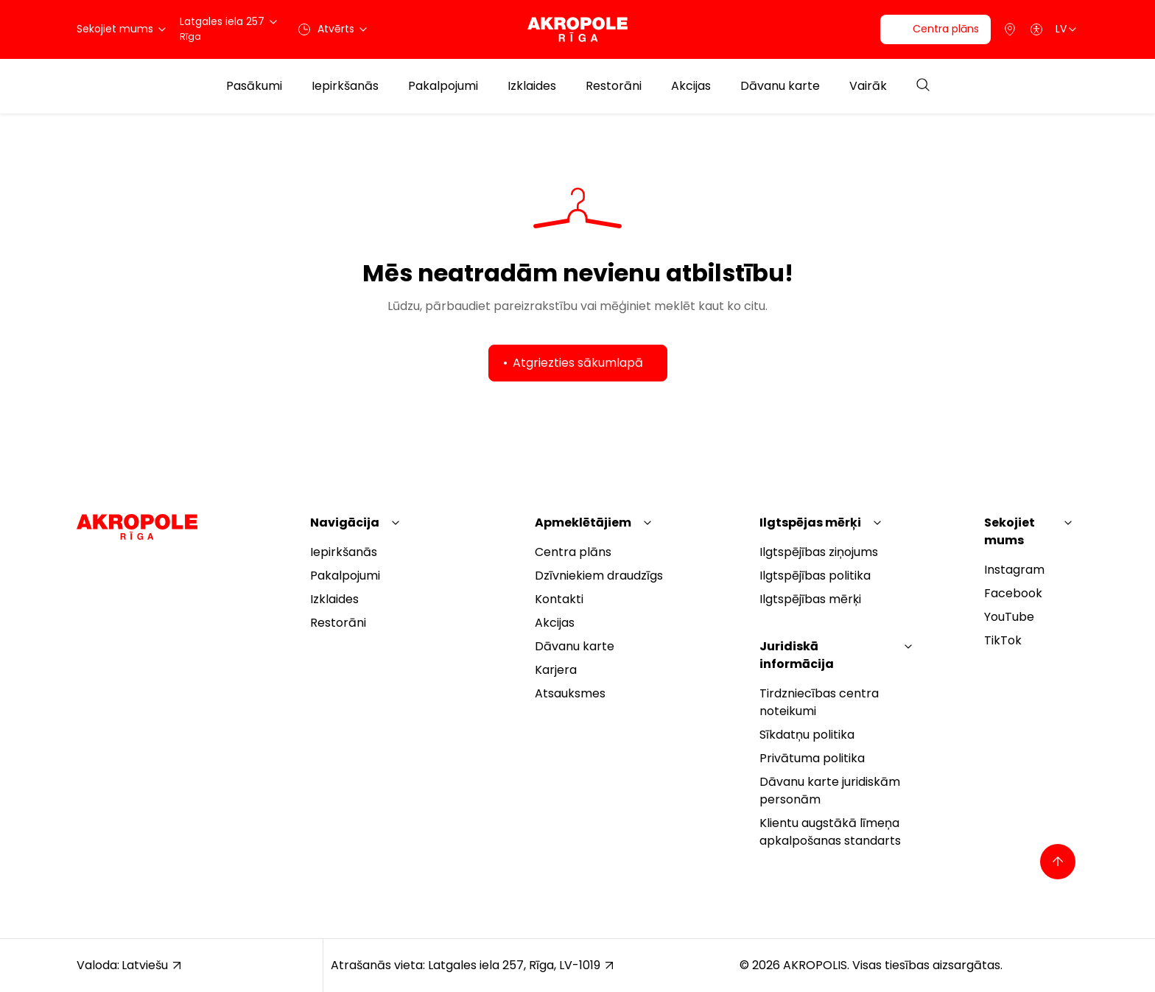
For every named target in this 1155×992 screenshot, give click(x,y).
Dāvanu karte (780, 86)
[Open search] (923, 86)
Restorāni (614, 86)
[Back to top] (1057, 861)
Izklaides (532, 86)
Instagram (1014, 569)
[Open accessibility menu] (1036, 29)
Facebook (1013, 593)
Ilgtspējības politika (815, 575)
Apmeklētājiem (583, 522)
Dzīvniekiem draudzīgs (599, 575)
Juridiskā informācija (796, 655)
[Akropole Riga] (577, 29)
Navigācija (344, 522)
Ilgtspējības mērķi (810, 599)
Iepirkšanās (345, 86)
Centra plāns (573, 552)
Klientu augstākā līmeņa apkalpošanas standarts (830, 832)
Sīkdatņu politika (806, 734)
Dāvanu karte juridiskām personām (829, 790)
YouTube (1009, 616)
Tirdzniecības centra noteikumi (819, 702)
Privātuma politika (812, 758)
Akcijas (691, 86)
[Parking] (1010, 29)
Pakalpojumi (443, 86)
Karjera (556, 669)
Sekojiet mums (1009, 531)
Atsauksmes (570, 693)
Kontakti (559, 599)
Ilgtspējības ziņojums (818, 552)
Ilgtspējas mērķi (810, 522)
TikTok (1003, 640)
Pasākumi (254, 86)
